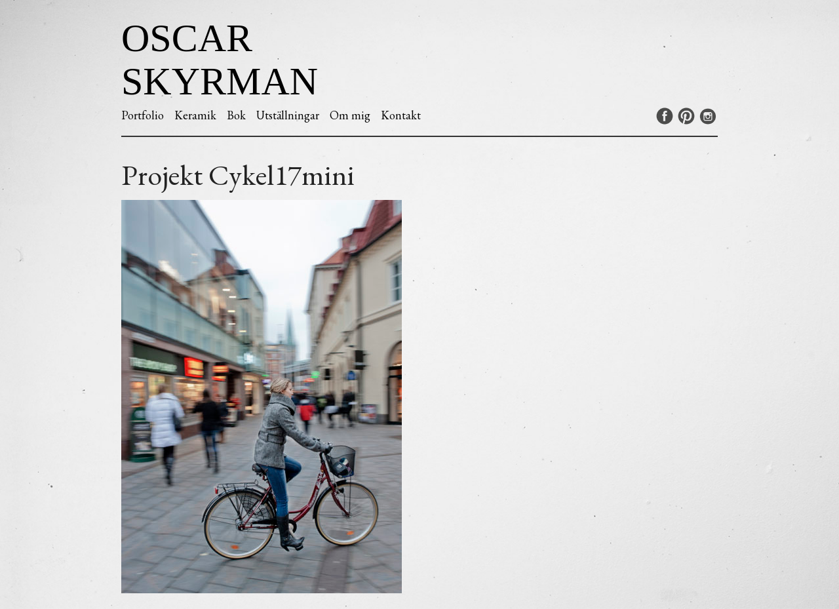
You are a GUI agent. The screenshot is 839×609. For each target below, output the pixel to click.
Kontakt (401, 115)
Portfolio (142, 115)
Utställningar (287, 115)
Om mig (350, 115)
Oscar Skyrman (219, 59)
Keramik (195, 115)
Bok (236, 115)
